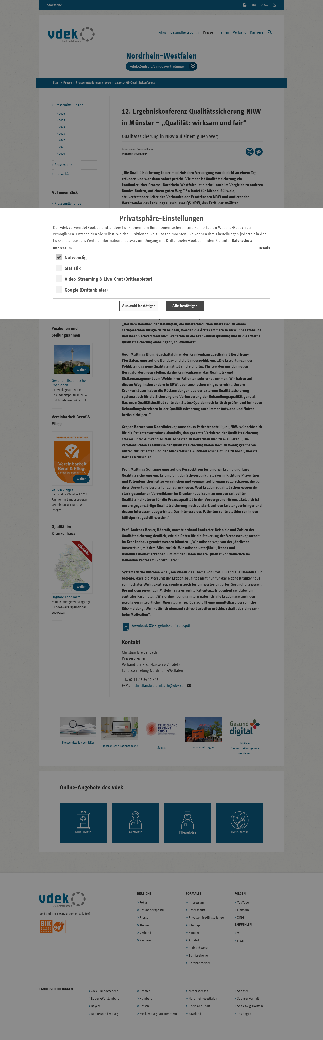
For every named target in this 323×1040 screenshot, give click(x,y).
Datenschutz (242, 241)
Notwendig (76, 257)
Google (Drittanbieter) (86, 290)
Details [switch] (264, 248)
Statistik (73, 268)
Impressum (62, 248)
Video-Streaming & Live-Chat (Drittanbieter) (108, 279)
